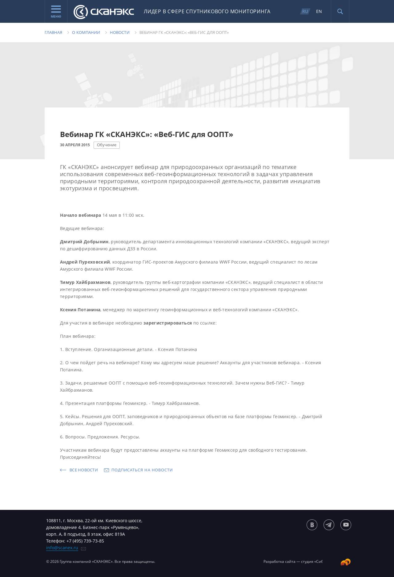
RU (305, 11)
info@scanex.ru (62, 548)
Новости (119, 32)
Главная (53, 32)
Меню (56, 12)
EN (319, 11)
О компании (86, 32)
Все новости (84, 470)
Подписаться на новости (142, 470)
